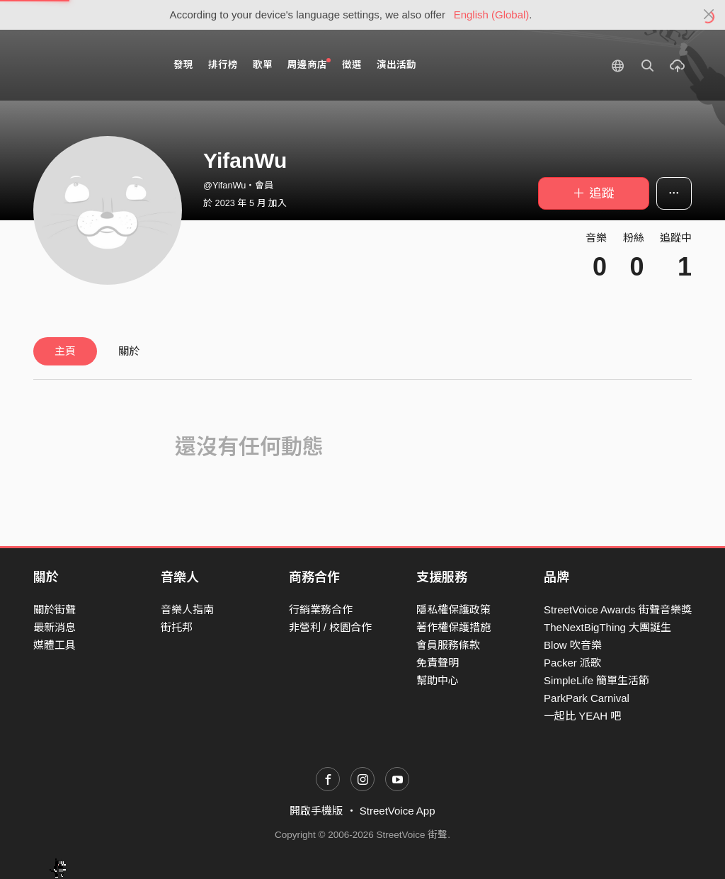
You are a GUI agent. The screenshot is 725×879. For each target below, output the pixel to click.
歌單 (263, 64)
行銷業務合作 (321, 609)
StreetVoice (91, 65)
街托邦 (177, 627)
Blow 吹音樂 (573, 645)
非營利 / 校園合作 (330, 627)
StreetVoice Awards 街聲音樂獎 (618, 609)
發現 (183, 64)
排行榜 (223, 64)
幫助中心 (437, 680)
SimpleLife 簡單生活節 (596, 680)
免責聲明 (437, 663)
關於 (128, 351)
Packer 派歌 (572, 663)
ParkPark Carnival (586, 698)
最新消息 (54, 627)
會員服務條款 (448, 645)
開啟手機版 (316, 811)
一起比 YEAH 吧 (582, 716)
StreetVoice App (397, 811)
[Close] (709, 14)
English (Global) (492, 14)
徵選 (352, 64)
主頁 (65, 351)
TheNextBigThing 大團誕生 (607, 627)
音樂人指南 (187, 609)
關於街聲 (54, 609)
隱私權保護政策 (453, 609)
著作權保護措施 (453, 627)
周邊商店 (309, 64)
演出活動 (396, 64)
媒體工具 (54, 645)
